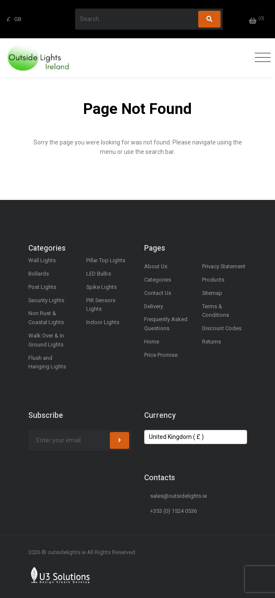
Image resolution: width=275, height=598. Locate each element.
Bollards (38, 273)
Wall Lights (42, 260)
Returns (211, 341)
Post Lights (42, 287)
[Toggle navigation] (261, 57)
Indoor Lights (102, 322)
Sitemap (212, 293)
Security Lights (46, 300)
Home (151, 341)
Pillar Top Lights (105, 260)
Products (213, 279)
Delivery (153, 306)
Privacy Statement (223, 266)
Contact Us (157, 293)
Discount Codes (222, 328)
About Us (155, 266)
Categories (157, 279)
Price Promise (161, 355)
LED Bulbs (98, 273)
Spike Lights (101, 287)
